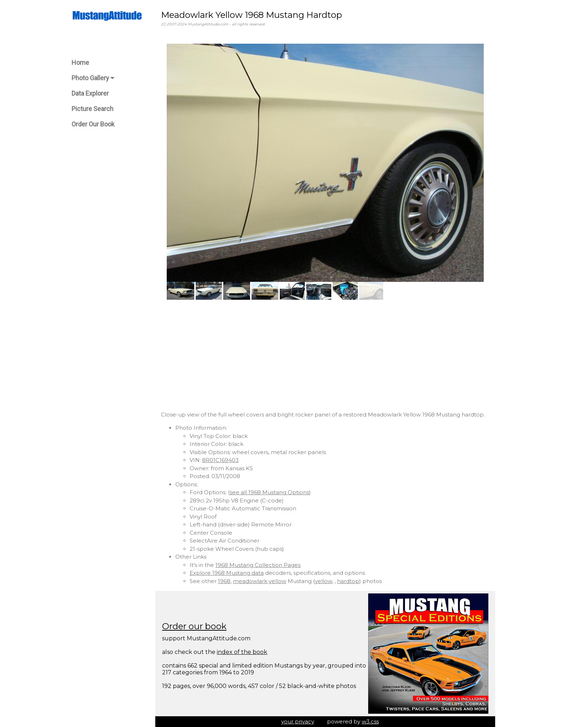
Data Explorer (90, 93)
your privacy (297, 721)
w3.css (370, 721)
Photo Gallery (93, 78)
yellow (323, 581)
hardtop (348, 581)
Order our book (194, 626)
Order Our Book (93, 124)
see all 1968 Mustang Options (269, 492)
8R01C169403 (220, 460)
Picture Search (92, 108)
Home (80, 62)
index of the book (242, 652)
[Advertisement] (325, 355)
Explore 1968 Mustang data (227, 572)
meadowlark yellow (259, 581)
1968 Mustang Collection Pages (258, 565)
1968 (224, 581)
